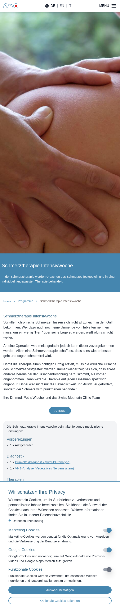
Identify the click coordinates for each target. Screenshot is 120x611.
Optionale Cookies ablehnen (60, 600)
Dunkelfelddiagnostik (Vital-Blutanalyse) (42, 462)
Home (7, 301)
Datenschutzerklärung (25, 521)
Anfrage (60, 410)
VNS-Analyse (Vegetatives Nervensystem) (44, 468)
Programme (25, 301)
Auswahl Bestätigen (60, 590)
